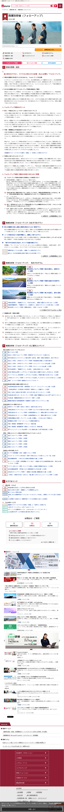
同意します (32, 809)
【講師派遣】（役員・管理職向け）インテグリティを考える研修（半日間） (25, 732)
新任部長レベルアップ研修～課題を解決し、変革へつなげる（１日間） (28, 307)
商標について (33, 798)
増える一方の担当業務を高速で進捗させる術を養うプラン (24, 253)
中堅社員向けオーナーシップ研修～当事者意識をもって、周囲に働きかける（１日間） (32, 415)
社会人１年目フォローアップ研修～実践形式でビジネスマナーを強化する (29, 355)
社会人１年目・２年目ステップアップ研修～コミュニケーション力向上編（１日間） (32, 363)
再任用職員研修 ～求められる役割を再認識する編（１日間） (25, 458)
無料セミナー (34, 801)
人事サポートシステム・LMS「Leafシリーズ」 (21, 507)
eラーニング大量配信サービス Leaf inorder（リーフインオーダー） (28, 509)
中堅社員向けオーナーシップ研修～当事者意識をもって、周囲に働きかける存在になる (32, 412)
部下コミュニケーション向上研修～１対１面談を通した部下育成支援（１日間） (31, 429)
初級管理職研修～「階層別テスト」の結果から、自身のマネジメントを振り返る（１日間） (34, 305)
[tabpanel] (32, 561)
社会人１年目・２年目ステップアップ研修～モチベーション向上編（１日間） (30, 366)
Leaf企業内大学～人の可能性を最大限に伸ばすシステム (24, 512)
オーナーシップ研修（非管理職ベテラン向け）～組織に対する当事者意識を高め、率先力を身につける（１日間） (34, 462)
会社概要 (20, 792)
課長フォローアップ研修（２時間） (18, 441)
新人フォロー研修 (32, 63)
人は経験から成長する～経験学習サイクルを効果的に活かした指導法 (27, 499)
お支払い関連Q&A (22, 801)
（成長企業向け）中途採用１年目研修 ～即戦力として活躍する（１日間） (29, 389)
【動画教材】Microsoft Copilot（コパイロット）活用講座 (20, 735)
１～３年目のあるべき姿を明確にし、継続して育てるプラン (22, 235)
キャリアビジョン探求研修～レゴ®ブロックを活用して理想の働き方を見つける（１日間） (33, 375)
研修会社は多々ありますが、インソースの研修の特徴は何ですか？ (28, 535)
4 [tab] (32, 569)
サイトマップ (42, 798)
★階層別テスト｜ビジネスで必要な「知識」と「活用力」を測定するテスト (25, 153)
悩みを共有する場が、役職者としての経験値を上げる (23, 490)
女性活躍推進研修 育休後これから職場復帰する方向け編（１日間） (27, 469)
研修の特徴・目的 (9, 53)
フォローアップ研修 (12, 63)
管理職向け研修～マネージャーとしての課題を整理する (24, 421)
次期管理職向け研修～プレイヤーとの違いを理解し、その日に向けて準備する (30, 418)
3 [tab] (31, 569)
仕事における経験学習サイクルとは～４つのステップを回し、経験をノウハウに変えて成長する (34, 495)
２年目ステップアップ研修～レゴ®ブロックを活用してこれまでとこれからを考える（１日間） (35, 378)
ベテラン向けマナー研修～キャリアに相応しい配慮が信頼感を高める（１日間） (31, 466)
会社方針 (20, 795)
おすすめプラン (27, 53)
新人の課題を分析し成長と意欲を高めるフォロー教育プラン (22, 227)
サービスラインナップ (29, 55)
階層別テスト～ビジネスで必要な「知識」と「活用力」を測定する (27, 505)
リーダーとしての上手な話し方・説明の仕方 (16, 746)
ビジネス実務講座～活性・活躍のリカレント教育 (22, 453)
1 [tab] (26, 569)
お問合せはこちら (49, 49)
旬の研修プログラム (48, 53)
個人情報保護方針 (32, 795)
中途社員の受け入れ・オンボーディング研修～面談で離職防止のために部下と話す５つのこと (34, 395)
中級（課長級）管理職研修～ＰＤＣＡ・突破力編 (22, 424)
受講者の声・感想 (9, 55)
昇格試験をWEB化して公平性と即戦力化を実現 (21, 487)
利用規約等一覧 (22, 798)
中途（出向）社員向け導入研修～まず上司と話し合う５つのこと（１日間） (29, 392)
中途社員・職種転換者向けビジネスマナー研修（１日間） (24, 398)
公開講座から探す (9, 58)
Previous (4, 561)
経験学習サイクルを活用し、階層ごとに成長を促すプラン (24, 250)
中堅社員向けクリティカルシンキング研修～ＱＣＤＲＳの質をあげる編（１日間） (31, 409)
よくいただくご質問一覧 (47, 542)
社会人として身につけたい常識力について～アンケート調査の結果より (24, 743)
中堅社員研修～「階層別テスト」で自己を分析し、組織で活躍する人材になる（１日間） (33, 302)
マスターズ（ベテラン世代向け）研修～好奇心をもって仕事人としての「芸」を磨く (32, 456)
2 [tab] (29, 569)
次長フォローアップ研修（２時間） (18, 444)
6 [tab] (35, 569)
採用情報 (39, 792)
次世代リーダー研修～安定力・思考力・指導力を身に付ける (25, 407)
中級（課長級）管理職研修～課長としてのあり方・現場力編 (25, 426)
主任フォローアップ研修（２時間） (18, 435)
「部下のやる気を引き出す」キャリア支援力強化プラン (21, 243)
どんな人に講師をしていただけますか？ (21, 540)
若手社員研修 (52, 63)
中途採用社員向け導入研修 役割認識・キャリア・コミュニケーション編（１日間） (32, 386)
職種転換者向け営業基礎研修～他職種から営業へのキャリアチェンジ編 (28, 401)
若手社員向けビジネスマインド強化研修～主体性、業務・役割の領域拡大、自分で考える (33, 358)
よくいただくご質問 (48, 55)
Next (59, 561)
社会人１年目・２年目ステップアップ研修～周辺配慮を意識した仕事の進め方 (30, 361)
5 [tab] (34, 569)
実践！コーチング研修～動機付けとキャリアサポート (23, 380)
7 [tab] (37, 569)
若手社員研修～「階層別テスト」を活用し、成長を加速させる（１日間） (29, 369)
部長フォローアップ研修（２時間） (18, 447)
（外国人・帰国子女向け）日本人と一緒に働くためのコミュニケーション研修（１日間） (33, 475)
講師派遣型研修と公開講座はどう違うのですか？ (23, 538)
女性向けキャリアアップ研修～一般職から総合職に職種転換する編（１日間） (30, 472)
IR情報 (29, 792)
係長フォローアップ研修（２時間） (18, 438)
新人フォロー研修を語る (15, 492)
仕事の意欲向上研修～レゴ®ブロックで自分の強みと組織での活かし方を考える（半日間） (33, 372)
